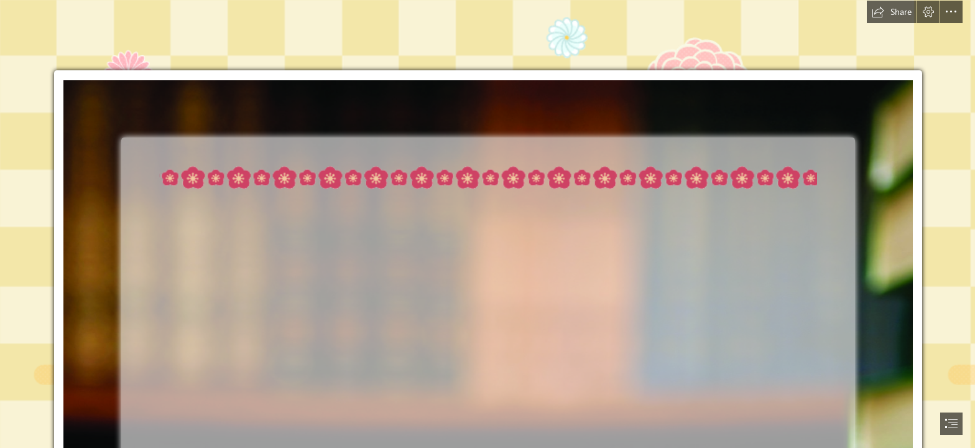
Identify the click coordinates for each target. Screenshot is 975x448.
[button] (892, 12)
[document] (487, 224)
